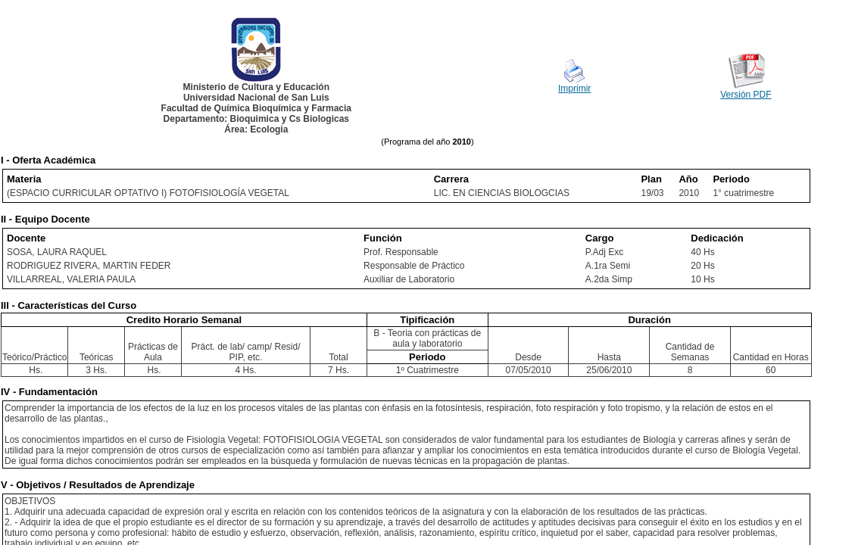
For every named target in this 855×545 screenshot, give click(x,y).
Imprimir (574, 88)
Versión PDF (745, 94)
